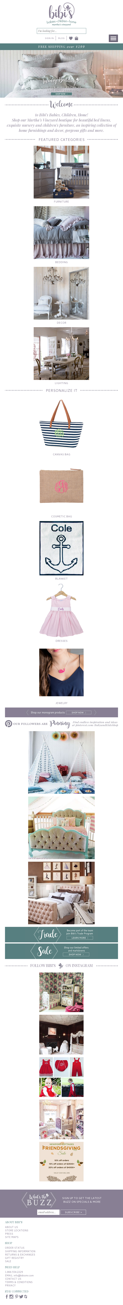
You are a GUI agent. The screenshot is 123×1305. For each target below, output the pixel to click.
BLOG (61, 38)
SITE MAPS (11, 1237)
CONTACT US (13, 1278)
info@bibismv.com (24, 1275)
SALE (8, 1261)
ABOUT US (11, 1227)
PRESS (9, 1233)
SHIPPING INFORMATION (20, 1251)
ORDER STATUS (14, 1247)
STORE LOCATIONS (16, 1230)
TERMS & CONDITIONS (19, 1282)
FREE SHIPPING (51, 46)
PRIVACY (10, 1285)
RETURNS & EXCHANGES (20, 1254)
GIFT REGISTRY (14, 1258)
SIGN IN (49, 38)
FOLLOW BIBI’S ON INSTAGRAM (61, 965)
